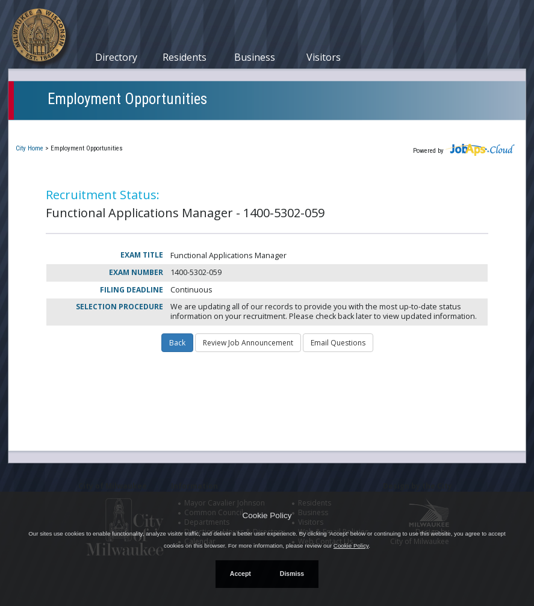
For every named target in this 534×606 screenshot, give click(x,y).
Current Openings (59, 128)
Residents (184, 57)
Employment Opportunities (127, 99)
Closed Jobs (222, 128)
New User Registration (403, 128)
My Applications (146, 128)
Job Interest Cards (302, 128)
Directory (116, 57)
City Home (29, 148)
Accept (240, 573)
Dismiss (292, 573)
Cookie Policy (267, 515)
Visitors (323, 57)
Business (254, 57)
